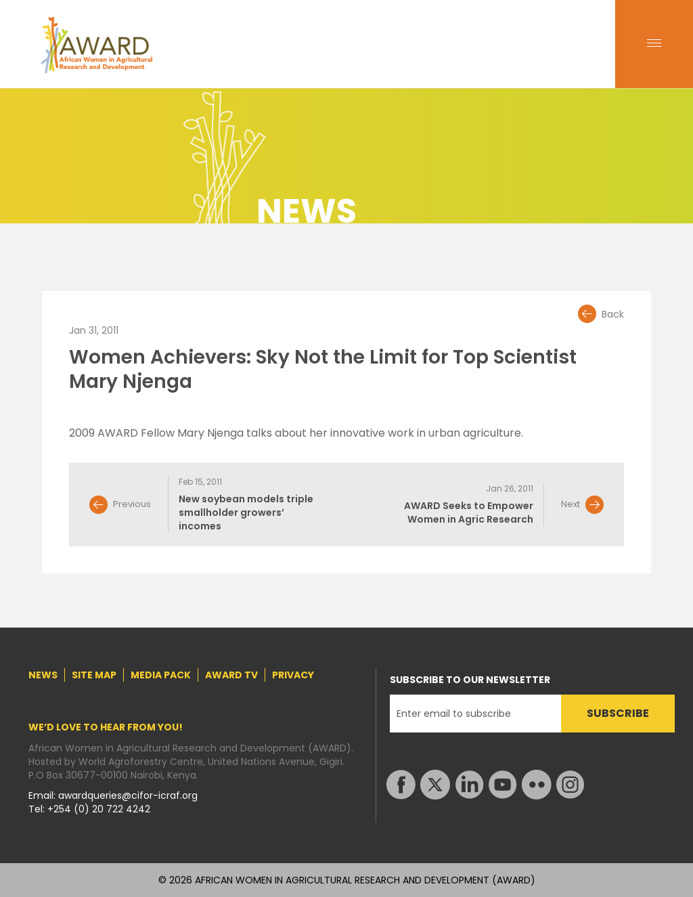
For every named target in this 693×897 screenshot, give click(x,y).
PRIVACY (293, 675)
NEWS (43, 675)
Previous (132, 504)
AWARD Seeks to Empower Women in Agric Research (468, 512)
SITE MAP (94, 675)
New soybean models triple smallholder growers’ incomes (246, 512)
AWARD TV (231, 675)
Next (570, 504)
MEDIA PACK (161, 675)
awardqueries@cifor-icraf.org (128, 795)
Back (613, 314)
